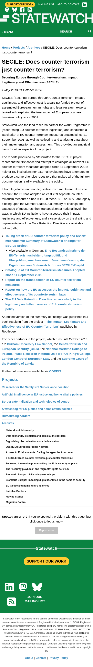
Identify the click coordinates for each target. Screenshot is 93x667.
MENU (7, 31)
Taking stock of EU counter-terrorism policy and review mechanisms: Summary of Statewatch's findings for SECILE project (45, 240)
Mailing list (46, 4)
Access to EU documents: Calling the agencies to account (39, 452)
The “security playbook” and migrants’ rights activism (37, 469)
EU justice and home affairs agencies (27, 485)
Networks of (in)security (20, 430)
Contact (41, 657)
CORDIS (55, 371)
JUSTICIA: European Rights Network (27, 446)
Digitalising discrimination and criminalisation (33, 441)
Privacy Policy (58, 657)
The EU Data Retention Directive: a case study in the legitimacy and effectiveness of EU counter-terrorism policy (43, 304)
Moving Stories (14, 496)
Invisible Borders (16, 491)
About (29, 657)
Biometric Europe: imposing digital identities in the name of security (45, 480)
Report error (46, 530)
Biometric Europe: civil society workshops (30, 474)
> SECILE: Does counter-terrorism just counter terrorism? (39, 458)
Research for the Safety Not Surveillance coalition (35, 387)
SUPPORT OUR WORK (46, 561)
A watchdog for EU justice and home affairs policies (37, 409)
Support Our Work (20, 4)
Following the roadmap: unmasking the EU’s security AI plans (42, 463)
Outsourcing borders (16, 416)
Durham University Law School (29, 344)
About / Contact (68, 4)
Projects (19, 47)
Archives (34, 47)
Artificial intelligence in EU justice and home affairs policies (42, 394)
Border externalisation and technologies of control (36, 401)
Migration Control (16, 502)
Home (6, 47)
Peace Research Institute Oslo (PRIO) (40, 353)
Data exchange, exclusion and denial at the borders (36, 436)
